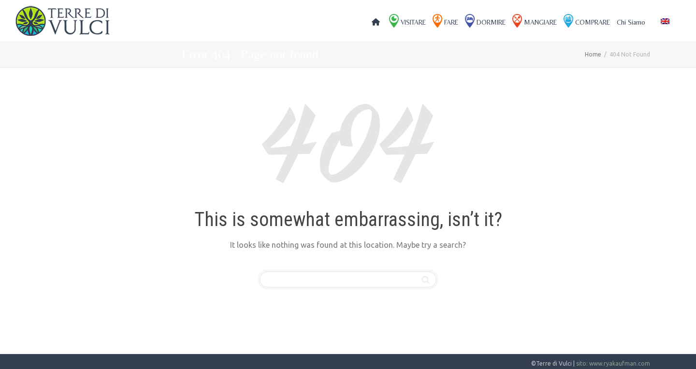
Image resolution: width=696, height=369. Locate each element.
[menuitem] (665, 21)
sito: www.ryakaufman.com (613, 363)
